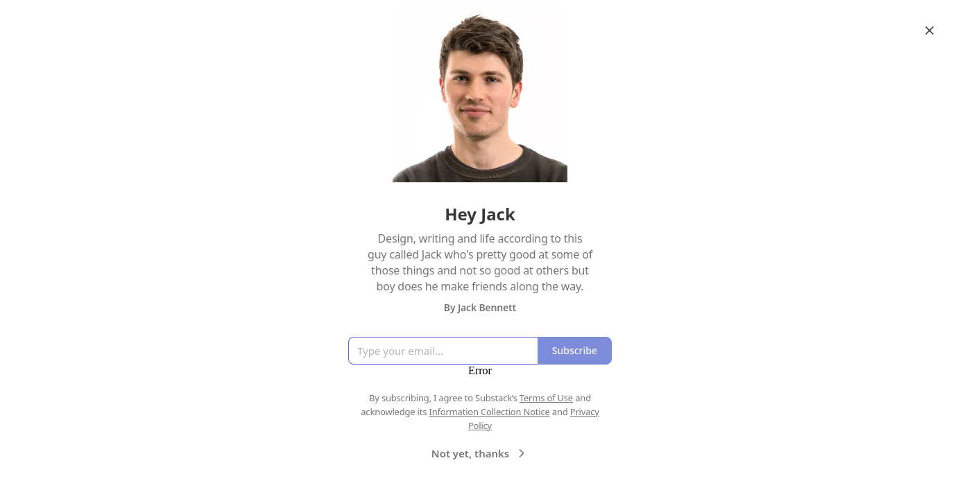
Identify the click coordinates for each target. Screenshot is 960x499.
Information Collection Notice (489, 411)
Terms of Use (546, 398)
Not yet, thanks (480, 453)
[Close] (929, 30)
